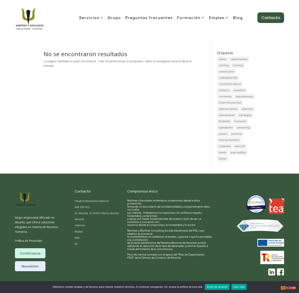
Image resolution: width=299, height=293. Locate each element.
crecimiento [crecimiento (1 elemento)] (225, 96)
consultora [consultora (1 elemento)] (239, 90)
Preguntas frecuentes (149, 18)
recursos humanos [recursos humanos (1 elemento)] (229, 140)
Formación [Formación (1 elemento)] (240, 121)
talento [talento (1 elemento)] (223, 153)
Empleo (217, 18)
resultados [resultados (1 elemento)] (225, 146)
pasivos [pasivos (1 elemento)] (223, 134)
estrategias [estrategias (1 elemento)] (245, 115)
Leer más (238, 286)
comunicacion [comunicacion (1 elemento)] (226, 71)
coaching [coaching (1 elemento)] (224, 65)
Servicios (89, 18)
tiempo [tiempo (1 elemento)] (223, 159)
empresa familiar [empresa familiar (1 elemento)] (228, 109)
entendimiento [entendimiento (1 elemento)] (227, 115)
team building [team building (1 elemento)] (238, 153)
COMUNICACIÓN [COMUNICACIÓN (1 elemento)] (228, 78)
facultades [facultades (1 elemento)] (224, 121)
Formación (189, 18)
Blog (238, 18)
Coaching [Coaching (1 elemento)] (238, 65)
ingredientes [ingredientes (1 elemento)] (226, 127)
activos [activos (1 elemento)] (223, 59)
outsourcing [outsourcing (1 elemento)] (243, 127)
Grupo (114, 18)
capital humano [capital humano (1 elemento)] (239, 59)
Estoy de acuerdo (217, 286)
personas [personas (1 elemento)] (236, 134)
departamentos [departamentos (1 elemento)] (244, 96)
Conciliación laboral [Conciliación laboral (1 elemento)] (230, 84)
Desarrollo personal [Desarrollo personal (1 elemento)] (230, 102)
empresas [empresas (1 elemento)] (247, 109)
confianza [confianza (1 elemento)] (224, 90)
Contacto (270, 17)
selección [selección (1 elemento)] (240, 146)
